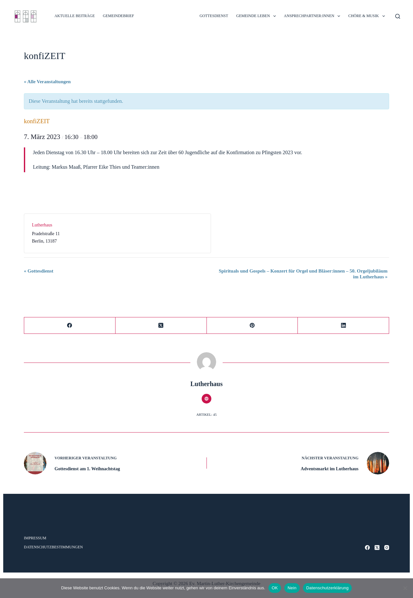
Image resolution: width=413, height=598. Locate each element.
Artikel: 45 (206, 414)
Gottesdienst (38, 271)
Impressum (35, 538)
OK (275, 587)
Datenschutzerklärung (327, 587)
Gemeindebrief (118, 16)
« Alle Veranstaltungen (47, 81)
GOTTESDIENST (213, 16)
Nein (292, 587)
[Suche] (397, 16)
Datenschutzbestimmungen (53, 547)
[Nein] (405, 588)
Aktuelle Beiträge (75, 16)
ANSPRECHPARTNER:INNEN (313, 16)
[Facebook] (70, 325)
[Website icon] (206, 399)
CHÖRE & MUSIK (367, 16)
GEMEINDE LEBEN (257, 16)
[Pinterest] (252, 325)
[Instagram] (386, 547)
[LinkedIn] (343, 325)
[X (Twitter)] (161, 325)
